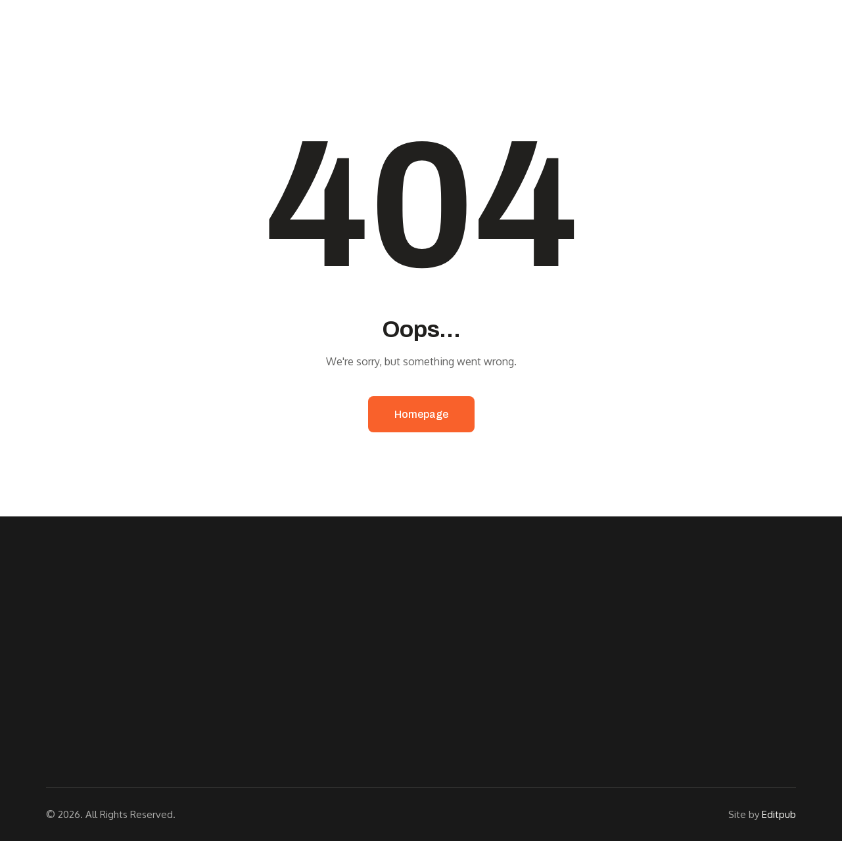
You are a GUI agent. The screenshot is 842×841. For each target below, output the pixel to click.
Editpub (779, 814)
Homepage (421, 414)
